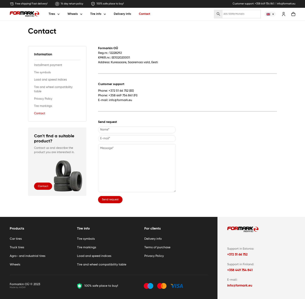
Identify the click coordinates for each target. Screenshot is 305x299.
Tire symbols (42, 72)
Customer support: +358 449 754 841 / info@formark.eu (264, 4)
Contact (144, 13)
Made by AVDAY (18, 287)
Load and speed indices (50, 79)
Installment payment (48, 65)
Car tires (16, 238)
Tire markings (43, 106)
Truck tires (17, 247)
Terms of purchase (157, 247)
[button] (55, 14)
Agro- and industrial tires (27, 256)
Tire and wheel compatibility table (53, 89)
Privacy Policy (43, 98)
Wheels (15, 264)
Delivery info (122, 13)
